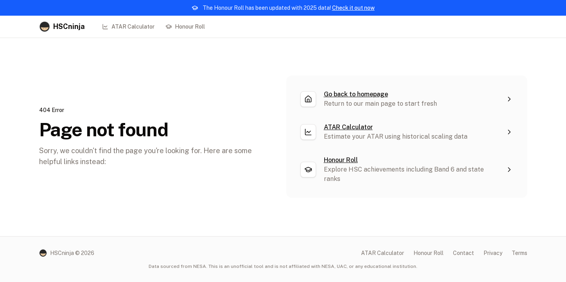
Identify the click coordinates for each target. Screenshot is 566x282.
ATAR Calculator (128, 27)
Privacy (492, 253)
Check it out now (353, 8)
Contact (463, 253)
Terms (519, 253)
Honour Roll (185, 27)
